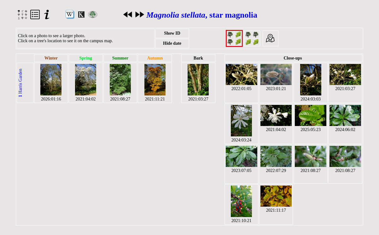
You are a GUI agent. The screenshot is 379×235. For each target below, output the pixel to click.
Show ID (172, 33)
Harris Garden (20, 83)
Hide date (172, 43)
